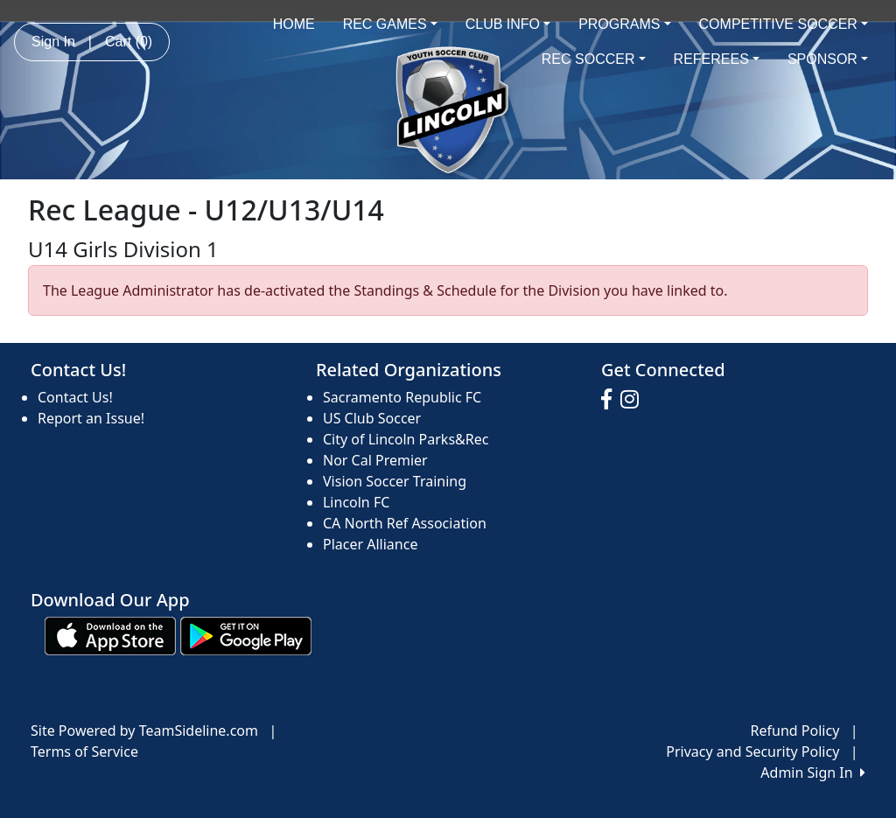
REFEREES (717, 59)
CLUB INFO (508, 24)
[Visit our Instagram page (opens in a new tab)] (634, 399)
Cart (128, 41)
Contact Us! (75, 397)
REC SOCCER (594, 59)
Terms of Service (84, 751)
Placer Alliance (370, 544)
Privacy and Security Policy (752, 751)
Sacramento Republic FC (402, 397)
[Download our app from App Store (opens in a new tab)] (110, 634)
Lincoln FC (356, 502)
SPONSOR (828, 59)
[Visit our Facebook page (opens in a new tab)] (610, 399)
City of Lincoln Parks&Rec (405, 439)
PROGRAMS (624, 24)
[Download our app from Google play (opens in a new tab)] (246, 634)
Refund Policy (795, 730)
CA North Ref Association (404, 523)
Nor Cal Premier (375, 460)
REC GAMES (390, 24)
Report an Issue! (91, 418)
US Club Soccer (372, 418)
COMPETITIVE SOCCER (783, 24)
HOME (294, 24)
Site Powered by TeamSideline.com (144, 730)
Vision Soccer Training (394, 481)
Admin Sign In (812, 772)
